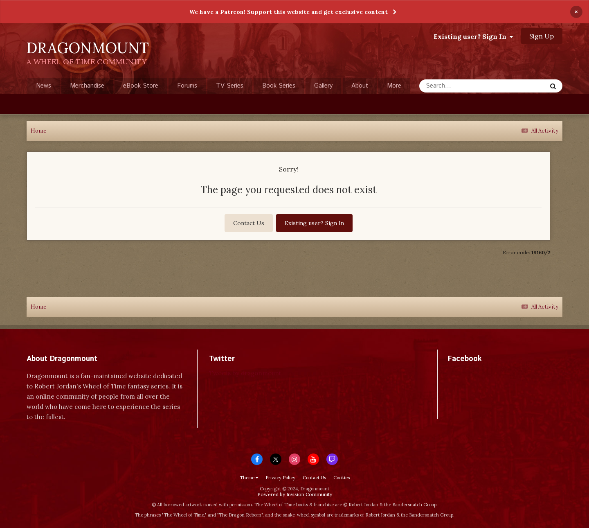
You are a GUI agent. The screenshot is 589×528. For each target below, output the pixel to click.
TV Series (229, 85)
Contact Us (248, 223)
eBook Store (140, 85)
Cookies (341, 478)
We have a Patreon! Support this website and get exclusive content (288, 12)
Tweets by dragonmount (245, 373)
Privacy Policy (280, 478)
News (43, 85)
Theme (249, 478)
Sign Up (541, 36)
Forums (187, 85)
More (394, 85)
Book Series (278, 85)
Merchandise (87, 85)
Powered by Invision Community (294, 494)
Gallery (323, 85)
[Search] (461, 86)
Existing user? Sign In (473, 36)
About (359, 85)
